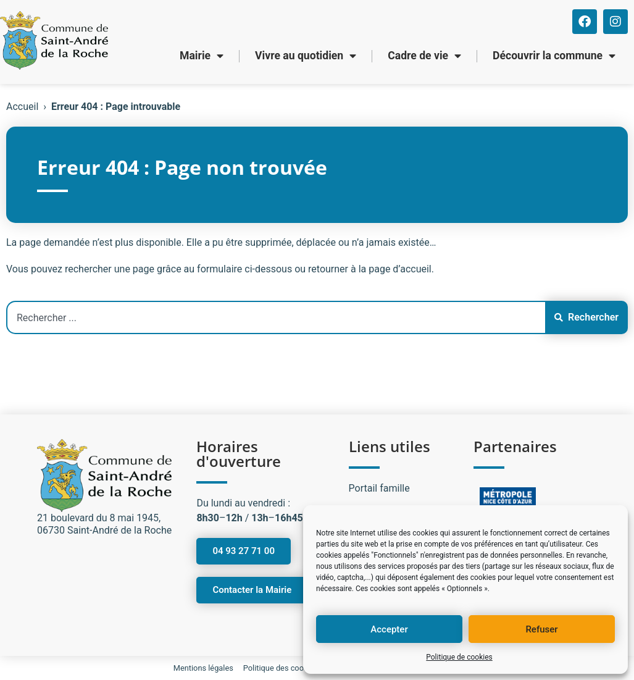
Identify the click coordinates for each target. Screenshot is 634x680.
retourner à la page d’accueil (370, 269)
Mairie (201, 56)
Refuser (541, 629)
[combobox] (275, 317)
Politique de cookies (459, 657)
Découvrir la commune (554, 56)
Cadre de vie (424, 56)
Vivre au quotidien (305, 56)
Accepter (388, 629)
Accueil (22, 106)
